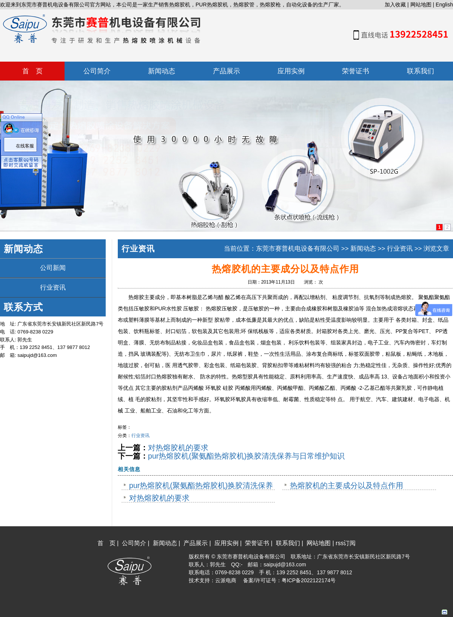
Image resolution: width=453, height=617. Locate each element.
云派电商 (225, 580)
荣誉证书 (257, 543)
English (444, 5)
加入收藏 (395, 5)
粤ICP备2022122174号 (309, 580)
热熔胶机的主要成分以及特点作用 (346, 485)
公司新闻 (53, 267)
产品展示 (195, 543)
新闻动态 (363, 248)
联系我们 (288, 543)
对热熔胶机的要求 (178, 447)
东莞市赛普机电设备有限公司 (297, 248)
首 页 (106, 543)
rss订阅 (346, 543)
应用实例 (226, 543)
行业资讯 (53, 287)
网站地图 (420, 5)
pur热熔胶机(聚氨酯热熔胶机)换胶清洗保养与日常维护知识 (246, 456)
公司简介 (134, 543)
